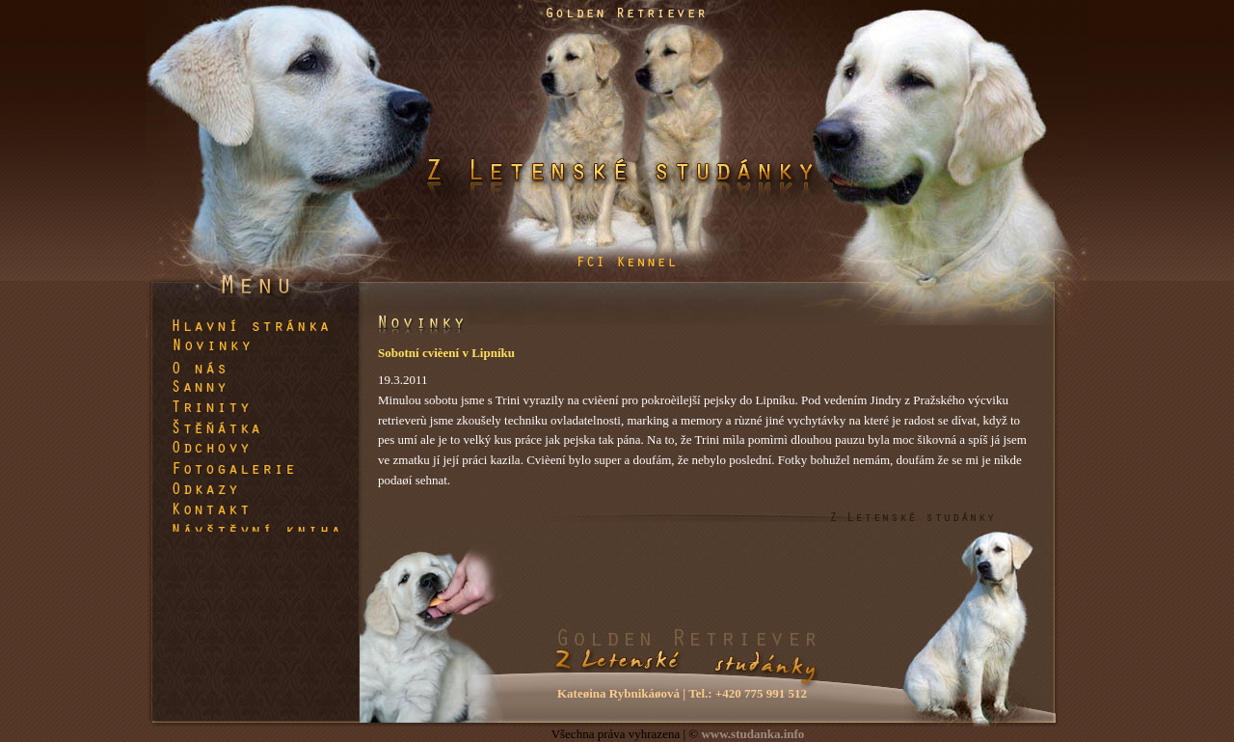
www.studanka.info (752, 734)
